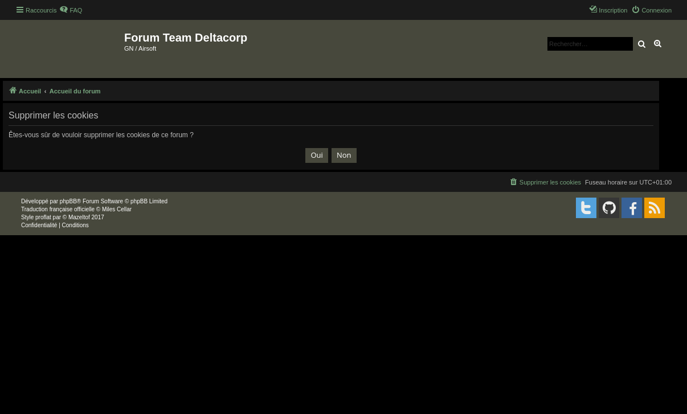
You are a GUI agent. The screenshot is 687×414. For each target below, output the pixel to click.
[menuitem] (70, 10)
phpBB (68, 201)
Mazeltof (79, 217)
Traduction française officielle (58, 209)
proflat (43, 217)
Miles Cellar (117, 209)
